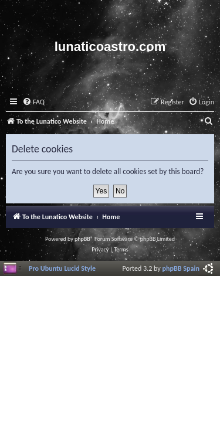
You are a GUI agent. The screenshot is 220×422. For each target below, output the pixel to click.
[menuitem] (33, 102)
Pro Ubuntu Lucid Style (62, 268)
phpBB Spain (181, 268)
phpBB (82, 239)
